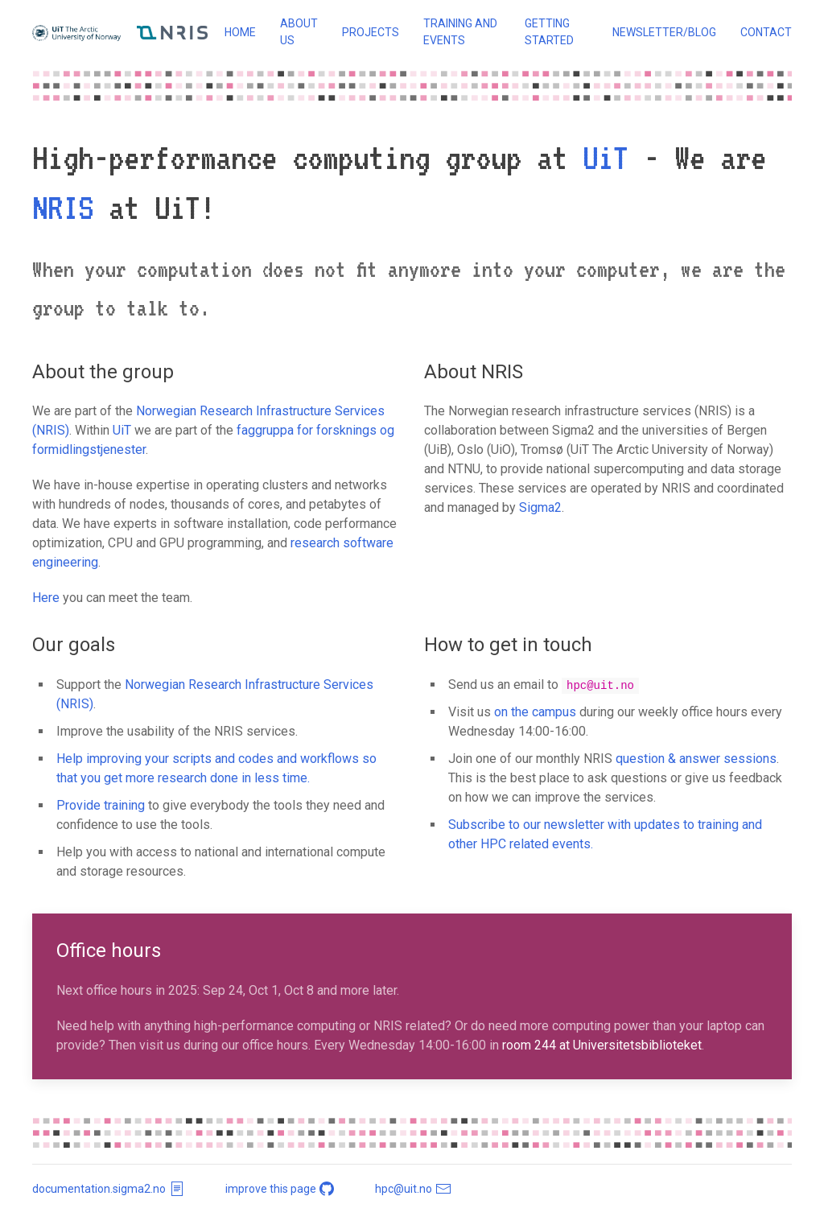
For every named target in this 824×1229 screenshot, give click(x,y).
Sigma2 (540, 507)
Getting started (549, 32)
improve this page (280, 1189)
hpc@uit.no (413, 1189)
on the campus (535, 712)
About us (299, 32)
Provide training (100, 805)
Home (240, 32)
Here (46, 597)
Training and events (460, 32)
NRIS (62, 207)
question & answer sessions (696, 758)
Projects (370, 32)
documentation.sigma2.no (108, 1189)
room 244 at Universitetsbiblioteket (602, 1045)
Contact (766, 32)
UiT (605, 157)
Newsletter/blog (664, 32)
